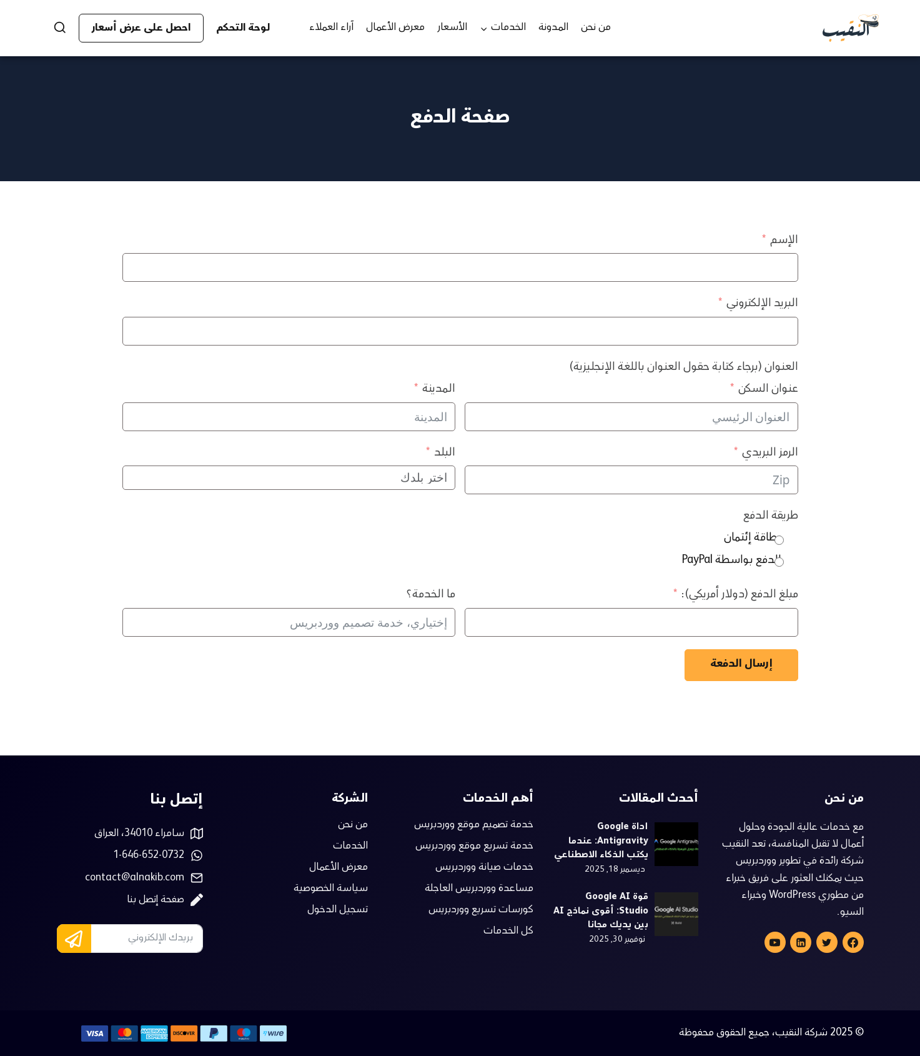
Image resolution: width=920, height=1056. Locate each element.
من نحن (596, 28)
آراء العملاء (331, 28)
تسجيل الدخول (337, 910)
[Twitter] (827, 942)
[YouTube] (775, 942)
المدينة (438, 389)
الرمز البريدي (770, 453)
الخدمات (350, 846)
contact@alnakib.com (134, 878)
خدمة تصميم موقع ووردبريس (473, 825)
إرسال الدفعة (741, 664)
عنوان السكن (768, 389)
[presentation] (676, 844)
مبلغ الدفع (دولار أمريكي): (739, 594)
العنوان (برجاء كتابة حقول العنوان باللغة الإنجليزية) (683, 367)
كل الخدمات (508, 931)
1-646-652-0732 (148, 856)
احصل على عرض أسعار (141, 28)
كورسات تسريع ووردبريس (480, 910)
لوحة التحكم (243, 28)
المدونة (553, 28)
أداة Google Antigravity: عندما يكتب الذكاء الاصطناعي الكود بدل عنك (601, 841)
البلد (444, 453)
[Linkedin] (800, 942)
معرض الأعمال (395, 28)
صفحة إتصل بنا (155, 900)
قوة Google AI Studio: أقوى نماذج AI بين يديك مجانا (600, 911)
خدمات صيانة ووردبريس (484, 868)
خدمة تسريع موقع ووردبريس (474, 846)
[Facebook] (853, 942)
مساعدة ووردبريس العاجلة (479, 889)
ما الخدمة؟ (430, 594)
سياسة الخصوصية (331, 889)
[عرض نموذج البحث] (54, 28)
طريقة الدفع (770, 516)
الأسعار (452, 28)
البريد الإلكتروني (762, 303)
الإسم (784, 240)
